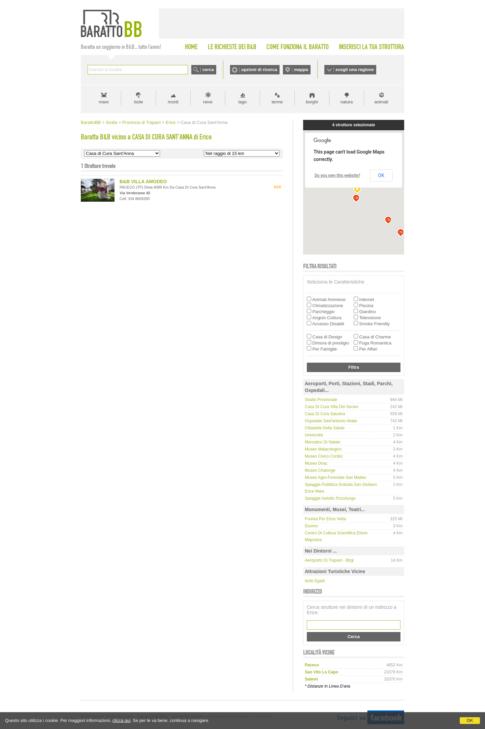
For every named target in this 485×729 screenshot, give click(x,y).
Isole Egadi (315, 580)
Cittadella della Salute (325, 428)
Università (314, 435)
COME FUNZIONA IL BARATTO (297, 46)
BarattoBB (91, 122)
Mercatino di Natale (322, 442)
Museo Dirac (316, 463)
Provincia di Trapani (141, 122)
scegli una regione (354, 69)
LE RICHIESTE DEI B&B (232, 46)
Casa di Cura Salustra (325, 413)
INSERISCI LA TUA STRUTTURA (371, 46)
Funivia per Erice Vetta (325, 519)
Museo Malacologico (323, 449)
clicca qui (121, 720)
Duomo (311, 526)
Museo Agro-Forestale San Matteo (335, 477)
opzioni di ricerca (259, 69)
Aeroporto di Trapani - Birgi (329, 560)
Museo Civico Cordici (324, 456)
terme (277, 101)
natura (347, 101)
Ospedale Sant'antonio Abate (331, 421)
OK (469, 720)
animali (381, 101)
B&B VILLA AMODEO (143, 181)
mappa (301, 69)
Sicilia (111, 122)
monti (173, 101)
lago (242, 101)
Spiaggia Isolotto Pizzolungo (330, 498)
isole (138, 101)
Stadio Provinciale (321, 399)
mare (104, 101)
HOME (191, 46)
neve (208, 101)
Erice (171, 122)
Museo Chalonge (320, 470)
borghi (312, 101)
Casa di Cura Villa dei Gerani (331, 406)
